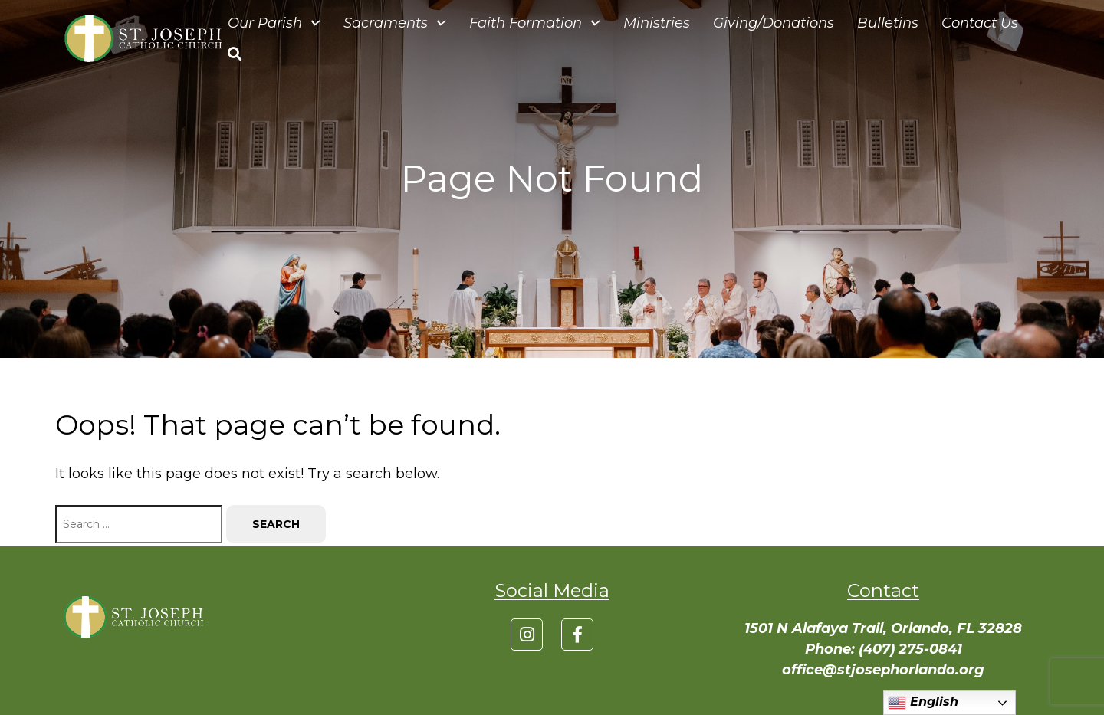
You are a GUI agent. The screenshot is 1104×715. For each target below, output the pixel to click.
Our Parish (274, 23)
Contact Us (979, 23)
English (923, 703)
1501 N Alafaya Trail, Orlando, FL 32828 (883, 628)
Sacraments (394, 23)
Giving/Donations (773, 23)
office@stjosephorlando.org (883, 669)
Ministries (656, 23)
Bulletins (887, 23)
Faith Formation (534, 23)
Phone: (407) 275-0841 (883, 649)
